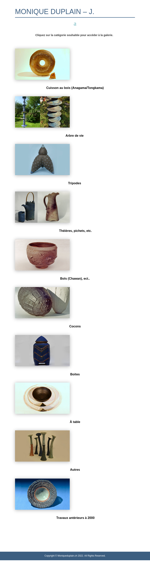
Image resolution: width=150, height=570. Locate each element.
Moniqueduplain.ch (67, 555)
